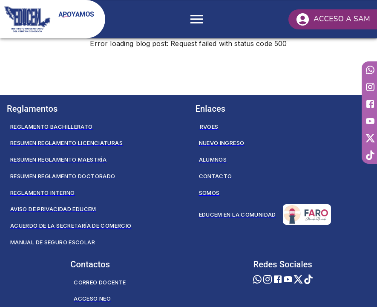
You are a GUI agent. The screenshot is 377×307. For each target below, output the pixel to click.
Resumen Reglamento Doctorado (62, 176)
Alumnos (213, 159)
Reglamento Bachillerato (51, 126)
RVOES (209, 126)
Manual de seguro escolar (52, 242)
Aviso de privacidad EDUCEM (53, 209)
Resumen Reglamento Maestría (58, 159)
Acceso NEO (92, 298)
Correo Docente (100, 282)
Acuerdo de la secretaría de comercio (70, 225)
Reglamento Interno (42, 192)
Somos (209, 192)
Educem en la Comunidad (265, 214)
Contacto (215, 176)
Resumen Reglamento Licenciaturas (66, 142)
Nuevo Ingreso (222, 142)
